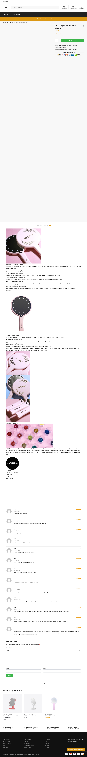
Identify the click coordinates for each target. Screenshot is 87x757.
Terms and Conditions (29, 744)
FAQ (4, 744)
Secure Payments (7, 742)
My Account (64, 7)
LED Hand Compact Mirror (51, 715)
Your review (9, 653)
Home (4, 21)
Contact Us (26, 740)
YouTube (47, 746)
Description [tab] (39, 224)
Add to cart (72, 39)
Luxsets (5, 7)
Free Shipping (6, 738)
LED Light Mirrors (11, 21)
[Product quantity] (56, 40)
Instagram (47, 742)
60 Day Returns (7, 740)
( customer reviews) (66, 32)
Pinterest (47, 744)
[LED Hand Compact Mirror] (54, 702)
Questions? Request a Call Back (76, 749)
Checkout (82, 7)
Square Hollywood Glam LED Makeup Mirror (10, 715)
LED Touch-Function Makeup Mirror (33, 715)
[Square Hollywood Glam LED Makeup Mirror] (12, 702)
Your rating (9, 646)
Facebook (47, 738)
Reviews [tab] (46, 224)
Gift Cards (5, 746)
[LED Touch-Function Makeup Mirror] (33, 702)
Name (8, 667)
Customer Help (73, 7)
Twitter (46, 740)
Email (45, 667)
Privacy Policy (27, 746)
